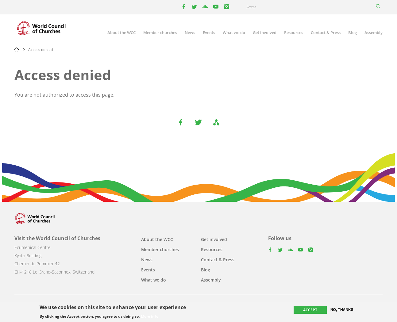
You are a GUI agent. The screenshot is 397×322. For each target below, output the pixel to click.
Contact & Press (326, 32)
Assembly (373, 32)
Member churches (160, 32)
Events (209, 32)
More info (149, 316)
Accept (310, 309)
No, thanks (341, 310)
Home (16, 49)
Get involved (264, 32)
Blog (352, 32)
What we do (234, 32)
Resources (293, 32)
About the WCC (121, 32)
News (190, 32)
